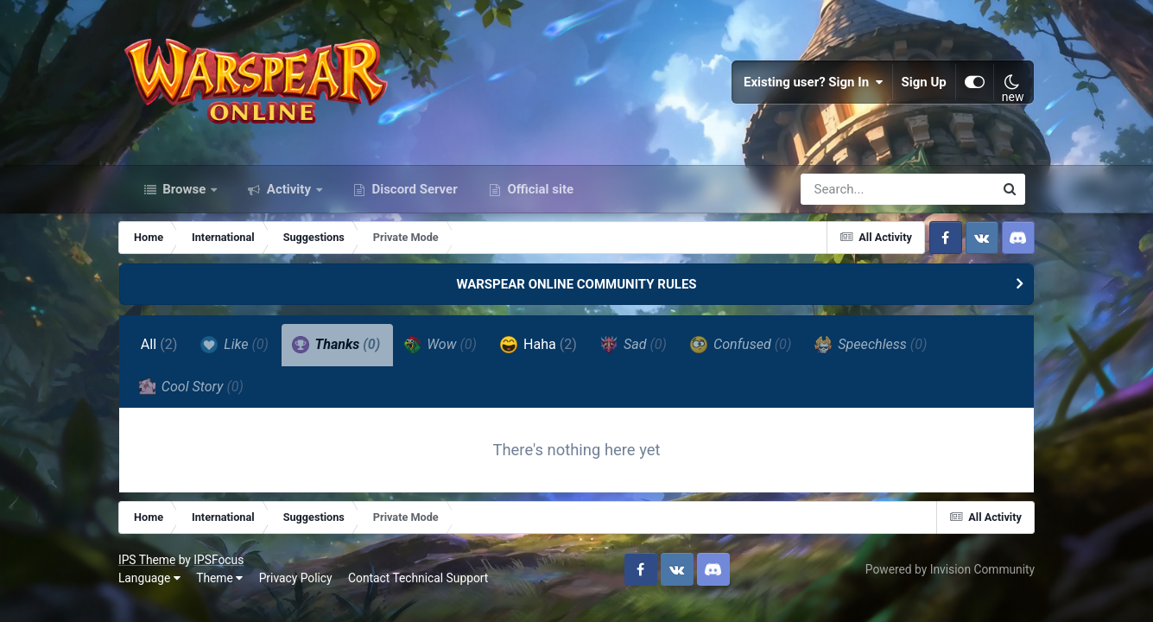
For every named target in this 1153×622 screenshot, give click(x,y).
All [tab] (168, 353)
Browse (185, 197)
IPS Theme (157, 569)
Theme (229, 588)
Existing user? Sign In (805, 86)
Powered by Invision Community (939, 579)
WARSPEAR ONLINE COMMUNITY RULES (576, 292)
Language (160, 588)
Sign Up (914, 86)
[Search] (848, 197)
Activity (288, 197)
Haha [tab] (548, 352)
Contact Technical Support (428, 588)
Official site (538, 197)
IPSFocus (229, 569)
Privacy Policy (305, 588)
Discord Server (413, 197)
